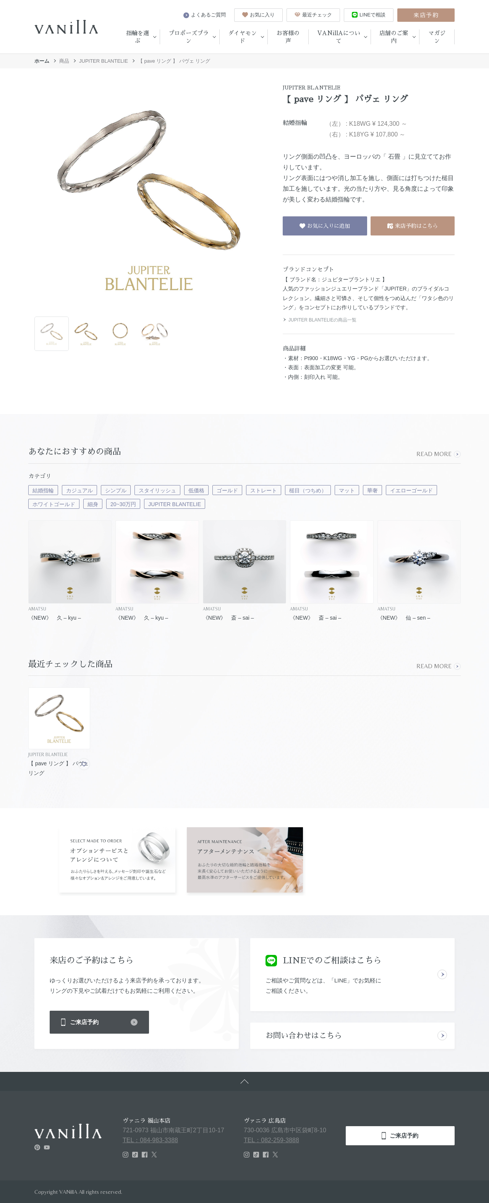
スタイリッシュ (157, 490)
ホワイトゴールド (53, 504)
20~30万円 (123, 504)
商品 (64, 61)
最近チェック (313, 15)
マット (347, 490)
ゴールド (227, 490)
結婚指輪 (43, 490)
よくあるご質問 (204, 15)
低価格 (196, 490)
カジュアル (79, 490)
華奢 (372, 490)
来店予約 (426, 15)
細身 (92, 504)
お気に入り (258, 15)
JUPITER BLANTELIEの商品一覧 (319, 320)
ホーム (41, 61)
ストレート (263, 490)
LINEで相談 (368, 15)
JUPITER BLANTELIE (103, 61)
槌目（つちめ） (308, 490)
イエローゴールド (411, 490)
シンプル (115, 490)
